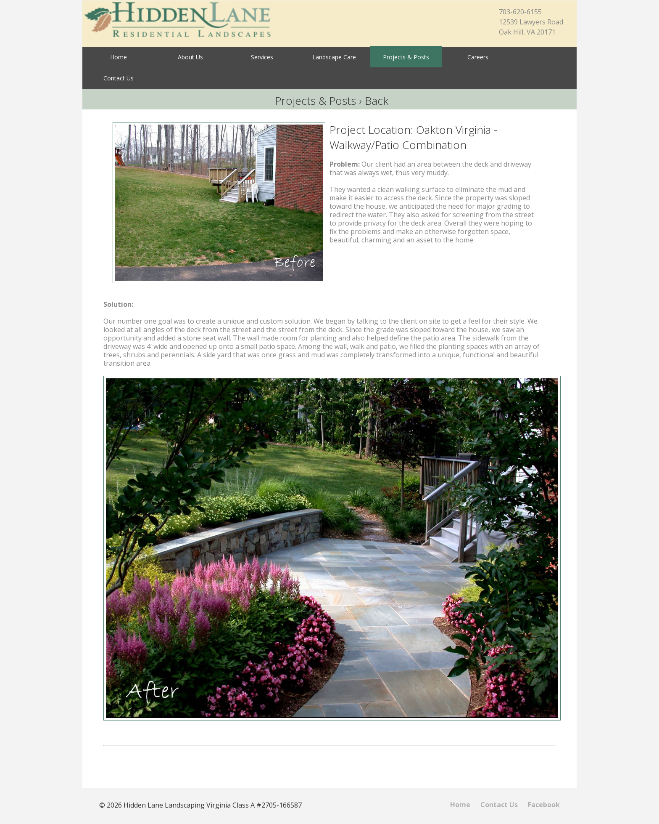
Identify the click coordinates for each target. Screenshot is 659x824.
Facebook (544, 804)
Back (376, 100)
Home (460, 804)
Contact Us (499, 804)
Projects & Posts (315, 100)
